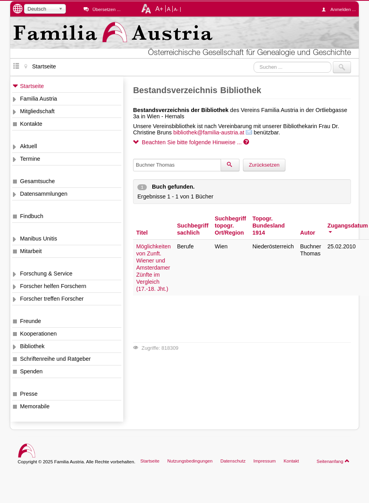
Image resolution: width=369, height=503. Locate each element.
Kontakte (31, 124)
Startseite (32, 86)
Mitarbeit (31, 251)
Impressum (264, 461)
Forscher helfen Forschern (53, 286)
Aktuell (28, 146)
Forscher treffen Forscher (52, 299)
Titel (142, 232)
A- (176, 9)
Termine (30, 159)
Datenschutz (232, 461)
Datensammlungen (44, 194)
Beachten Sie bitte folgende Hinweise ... (191, 142)
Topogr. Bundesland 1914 (268, 225)
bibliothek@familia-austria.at (208, 132)
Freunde (30, 321)
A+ (159, 8)
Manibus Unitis (38, 238)
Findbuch (31, 216)
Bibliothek (32, 346)
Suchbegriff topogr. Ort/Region (230, 225)
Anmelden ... (341, 9)
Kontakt (291, 461)
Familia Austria (38, 98)
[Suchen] (230, 165)
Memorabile (34, 406)
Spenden (31, 371)
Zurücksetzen (264, 165)
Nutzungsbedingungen (189, 461)
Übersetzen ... (106, 9)
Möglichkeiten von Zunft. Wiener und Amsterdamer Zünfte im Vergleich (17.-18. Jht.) (153, 267)
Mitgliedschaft (37, 111)
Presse (29, 394)
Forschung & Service (46, 273)
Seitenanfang (333, 461)
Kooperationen (38, 333)
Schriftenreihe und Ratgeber (55, 359)
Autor (307, 232)
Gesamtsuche (37, 181)
